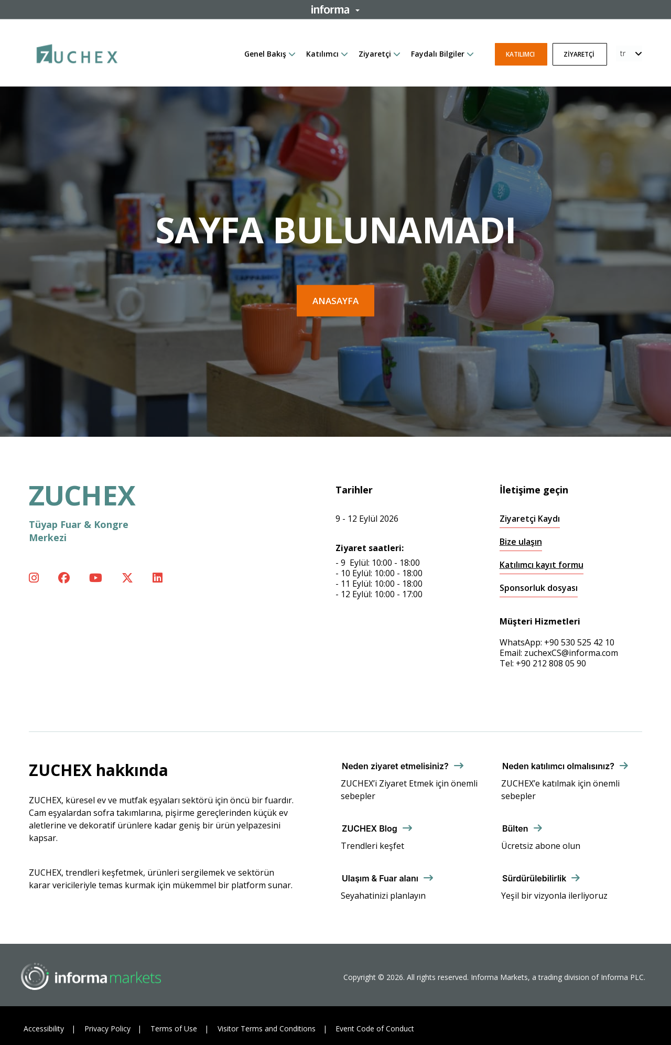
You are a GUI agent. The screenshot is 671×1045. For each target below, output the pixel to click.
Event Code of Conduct (375, 1028)
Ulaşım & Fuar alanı (380, 878)
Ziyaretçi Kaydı (530, 518)
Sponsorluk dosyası (539, 588)
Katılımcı (322, 54)
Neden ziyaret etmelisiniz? (395, 766)
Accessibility (44, 1028)
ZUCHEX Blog (369, 828)
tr (622, 53)
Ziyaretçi (375, 54)
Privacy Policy (107, 1028)
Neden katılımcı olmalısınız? (558, 766)
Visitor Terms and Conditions (267, 1028)
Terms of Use (173, 1028)
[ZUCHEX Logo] (77, 52)
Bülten (515, 828)
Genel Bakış (265, 54)
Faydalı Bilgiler (437, 54)
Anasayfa (335, 301)
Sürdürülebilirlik (534, 878)
